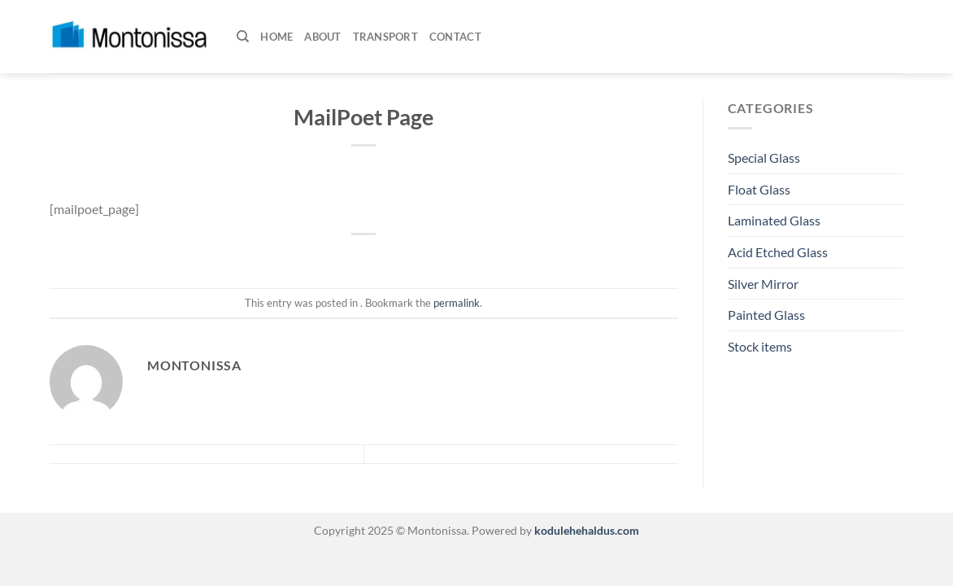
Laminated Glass (774, 220)
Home (276, 36)
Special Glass (764, 157)
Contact (455, 36)
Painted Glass (766, 314)
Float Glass (759, 189)
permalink (456, 302)
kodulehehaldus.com (585, 530)
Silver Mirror (763, 283)
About (322, 36)
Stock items (760, 346)
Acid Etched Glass (778, 252)
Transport (385, 36)
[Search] (243, 36)
